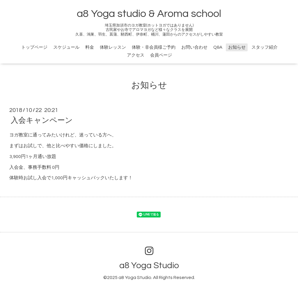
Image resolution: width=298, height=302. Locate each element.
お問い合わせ (194, 47)
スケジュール (66, 47)
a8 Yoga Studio (149, 265)
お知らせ (237, 47)
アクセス (135, 55)
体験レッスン (113, 47)
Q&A (217, 47)
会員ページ (161, 55)
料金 (89, 47)
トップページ (34, 47)
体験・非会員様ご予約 (153, 47)
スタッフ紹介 (264, 47)
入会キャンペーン (42, 120)
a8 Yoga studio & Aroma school (149, 13)
